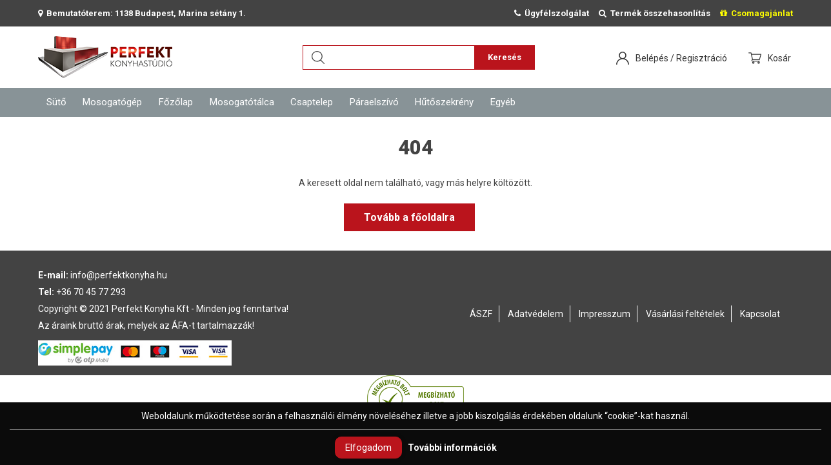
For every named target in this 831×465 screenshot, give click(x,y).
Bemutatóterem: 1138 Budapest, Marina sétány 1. (142, 13)
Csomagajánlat (756, 13)
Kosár (780, 58)
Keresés (504, 57)
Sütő (56, 102)
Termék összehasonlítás (654, 13)
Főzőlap (176, 102)
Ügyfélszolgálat (551, 13)
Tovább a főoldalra (409, 217)
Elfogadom (368, 447)
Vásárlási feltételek (685, 314)
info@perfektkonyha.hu (118, 275)
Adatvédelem (535, 314)
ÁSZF (481, 314)
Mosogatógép (112, 102)
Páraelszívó (374, 102)
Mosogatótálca (242, 102)
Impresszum (604, 314)
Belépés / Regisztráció (681, 58)
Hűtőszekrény (444, 102)
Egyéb (503, 102)
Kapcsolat (760, 314)
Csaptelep (311, 102)
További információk (452, 447)
